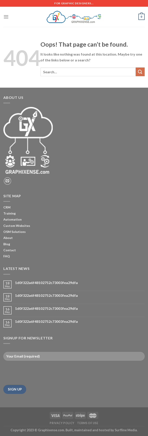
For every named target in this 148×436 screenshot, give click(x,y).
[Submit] (140, 71)
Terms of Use (87, 423)
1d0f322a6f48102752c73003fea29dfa (46, 282)
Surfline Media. (126, 430)
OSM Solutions (14, 232)
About (8, 238)
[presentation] (37, 373)
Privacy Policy (62, 423)
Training (9, 213)
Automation (12, 219)
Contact (9, 250)
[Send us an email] (7, 181)
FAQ (6, 256)
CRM (7, 207)
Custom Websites (16, 226)
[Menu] (6, 16)
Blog (6, 244)
